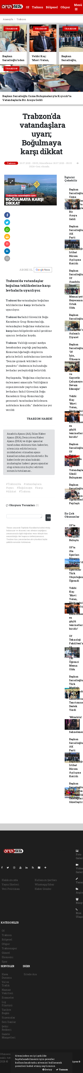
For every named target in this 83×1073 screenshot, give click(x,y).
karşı (28, 305)
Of (27, 7)
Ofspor (65, 7)
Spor (4, 961)
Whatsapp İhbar (44, 884)
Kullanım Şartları (46, 880)
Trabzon (37, 7)
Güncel (6, 952)
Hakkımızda (10, 880)
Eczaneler (8, 997)
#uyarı (10, 487)
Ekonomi (7, 957)
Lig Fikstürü (7, 1003)
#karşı (39, 487)
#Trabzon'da (13, 484)
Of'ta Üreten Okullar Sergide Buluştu (74, 533)
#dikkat (11, 491)
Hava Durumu (7, 976)
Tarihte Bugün (6, 1011)
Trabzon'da (13, 300)
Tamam (62, 1069)
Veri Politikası (11, 889)
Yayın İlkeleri (10, 884)
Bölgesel (52, 7)
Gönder (49, 517)
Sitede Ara (30, 974)
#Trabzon (24, 491)
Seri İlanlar (9, 1022)
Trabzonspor (9, 948)
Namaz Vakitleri (7, 991)
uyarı (43, 387)
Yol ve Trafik (6, 983)
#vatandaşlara (32, 484)
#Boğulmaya (24, 487)
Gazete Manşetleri (9, 1035)
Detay (47, 1069)
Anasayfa (8, 19)
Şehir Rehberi (7, 1028)
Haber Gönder (43, 889)
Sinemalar (8, 1017)
